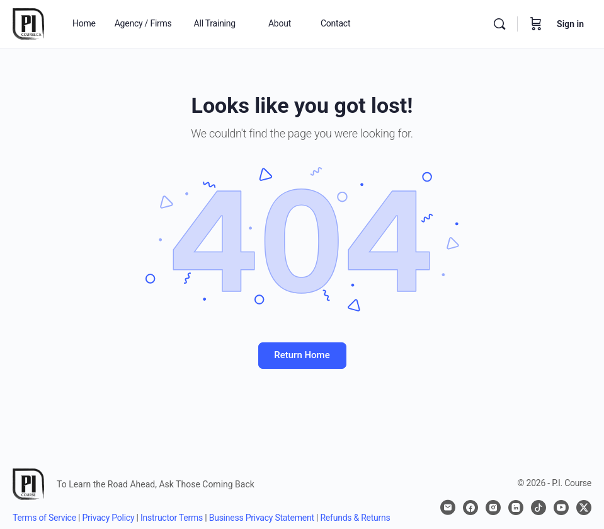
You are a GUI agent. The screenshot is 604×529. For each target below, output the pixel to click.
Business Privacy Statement (261, 518)
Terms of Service (44, 518)
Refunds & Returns (355, 518)
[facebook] (470, 507)
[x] (583, 507)
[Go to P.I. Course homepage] (28, 23)
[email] (447, 507)
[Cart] (536, 24)
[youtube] (561, 507)
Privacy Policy (109, 518)
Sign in (570, 24)
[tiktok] (538, 507)
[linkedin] (515, 507)
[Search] (499, 24)
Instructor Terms (171, 518)
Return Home (301, 355)
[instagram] (493, 507)
